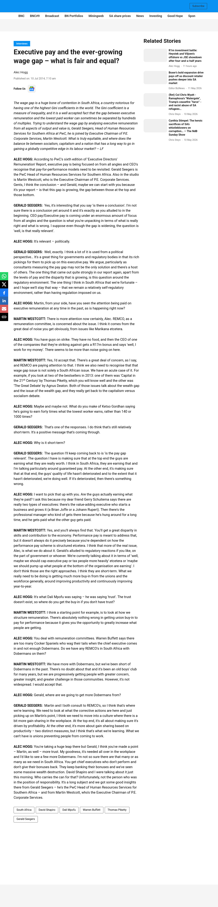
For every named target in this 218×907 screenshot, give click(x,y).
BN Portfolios (74, 16)
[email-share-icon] (4, 310)
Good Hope (175, 16)
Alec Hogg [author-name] (21, 72)
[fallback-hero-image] (155, 55)
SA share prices (120, 16)
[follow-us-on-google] (32, 89)
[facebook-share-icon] (4, 294)
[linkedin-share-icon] (4, 302)
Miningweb (96, 16)
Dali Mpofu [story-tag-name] (69, 809)
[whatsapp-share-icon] (4, 278)
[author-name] (175, 66)
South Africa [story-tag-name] (24, 809)
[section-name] (22, 43)
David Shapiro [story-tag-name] (47, 809)
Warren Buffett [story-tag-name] (91, 809)
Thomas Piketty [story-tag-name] (117, 809)
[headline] (186, 56)
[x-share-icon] (4, 286)
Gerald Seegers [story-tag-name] (26, 819)
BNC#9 (35, 16)
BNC (21, 16)
